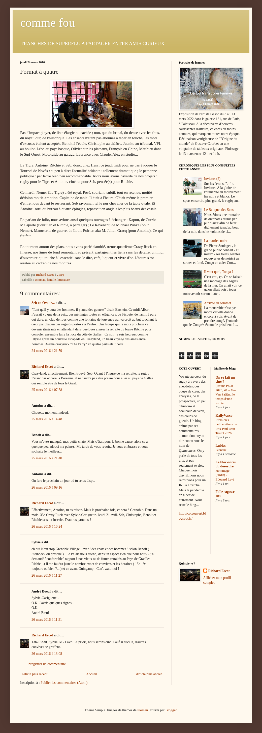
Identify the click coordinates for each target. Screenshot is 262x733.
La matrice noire (215, 241)
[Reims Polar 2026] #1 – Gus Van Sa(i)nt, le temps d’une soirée (226, 394)
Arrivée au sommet (217, 303)
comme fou (47, 22)
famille (51, 279)
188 (218, 496)
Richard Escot (42, 367)
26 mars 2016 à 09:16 (46, 487)
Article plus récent (34, 674)
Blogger (170, 710)
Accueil (91, 674)
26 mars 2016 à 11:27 (46, 575)
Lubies (221, 445)
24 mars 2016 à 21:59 (46, 351)
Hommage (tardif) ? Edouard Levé (225, 475)
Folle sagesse (225, 492)
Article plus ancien (149, 674)
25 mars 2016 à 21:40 (46, 458)
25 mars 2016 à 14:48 (46, 419)
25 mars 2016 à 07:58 (46, 390)
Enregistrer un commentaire (46, 664)
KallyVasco (224, 415)
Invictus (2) (212, 179)
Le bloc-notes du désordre (226, 464)
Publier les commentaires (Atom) (64, 683)
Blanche (221, 450)
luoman (142, 710)
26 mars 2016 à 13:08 (46, 654)
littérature (63, 279)
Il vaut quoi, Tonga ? (218, 272)
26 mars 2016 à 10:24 (46, 526)
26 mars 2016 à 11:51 (46, 620)
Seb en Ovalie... (43, 303)
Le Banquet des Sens (219, 210)
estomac (40, 279)
